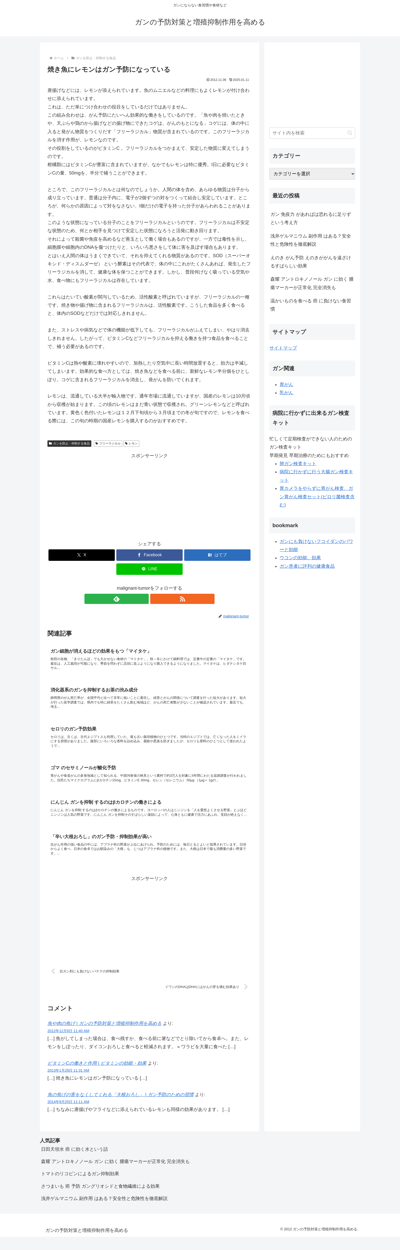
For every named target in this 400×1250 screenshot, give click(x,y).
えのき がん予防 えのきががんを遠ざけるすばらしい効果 (310, 261)
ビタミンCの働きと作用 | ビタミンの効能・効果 (96, 1076)
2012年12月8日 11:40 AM (68, 1044)
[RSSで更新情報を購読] (155, 599)
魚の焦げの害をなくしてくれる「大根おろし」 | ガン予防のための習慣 (120, 1108)
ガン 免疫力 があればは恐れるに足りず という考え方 (310, 218)
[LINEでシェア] (149, 569)
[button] (349, 133)
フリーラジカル (108, 443)
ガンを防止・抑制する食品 (69, 443)
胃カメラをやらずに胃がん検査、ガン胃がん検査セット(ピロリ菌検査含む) (317, 497)
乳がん (286, 392)
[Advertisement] (149, 495)
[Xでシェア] (81, 555)
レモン (131, 443)
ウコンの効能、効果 (300, 557)
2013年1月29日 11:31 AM (68, 1084)
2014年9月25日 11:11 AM (68, 1115)
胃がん (286, 384)
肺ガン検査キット (298, 463)
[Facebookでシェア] (149, 555)
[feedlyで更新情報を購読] (144, 599)
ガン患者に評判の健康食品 (307, 566)
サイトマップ (283, 348)
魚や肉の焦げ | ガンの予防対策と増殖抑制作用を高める (104, 1036)
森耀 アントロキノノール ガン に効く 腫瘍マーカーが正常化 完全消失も (312, 283)
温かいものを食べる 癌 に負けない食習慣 (310, 305)
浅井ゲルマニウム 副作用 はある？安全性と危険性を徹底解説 (310, 240)
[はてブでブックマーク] (217, 555)
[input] (312, 133)
